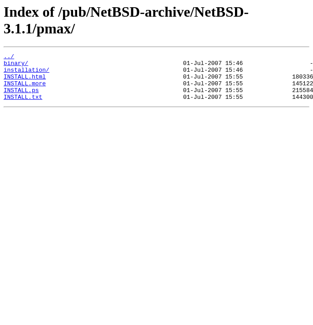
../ (9, 57)
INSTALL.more (25, 90)
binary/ (16, 65)
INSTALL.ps (21, 98)
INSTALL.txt (23, 106)
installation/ (26, 74)
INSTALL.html (25, 82)
